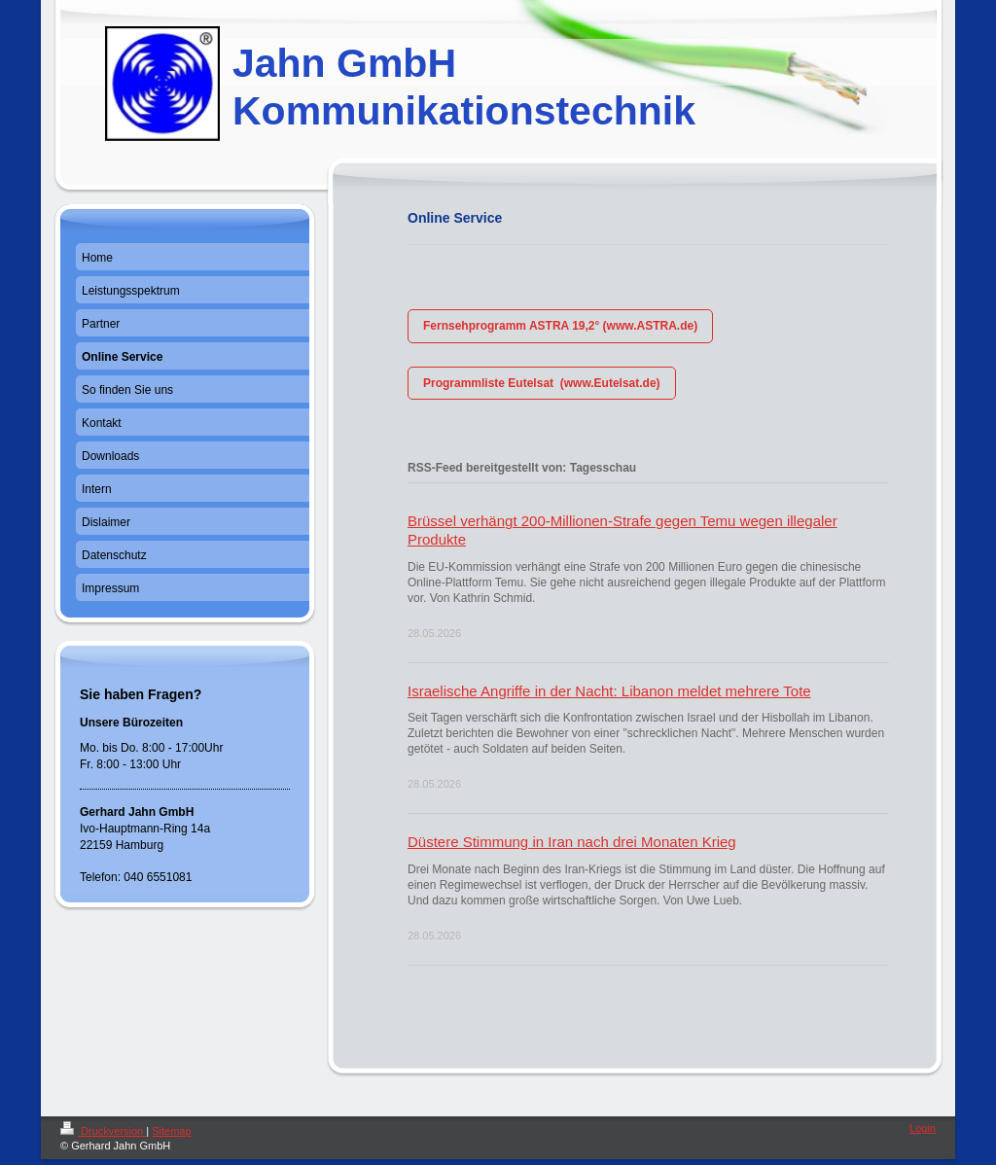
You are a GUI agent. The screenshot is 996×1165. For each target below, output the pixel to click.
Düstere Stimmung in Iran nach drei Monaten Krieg (572, 841)
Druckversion (103, 1131)
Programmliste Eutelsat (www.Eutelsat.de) (541, 383)
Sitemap (171, 1131)
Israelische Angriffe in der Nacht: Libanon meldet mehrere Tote (609, 691)
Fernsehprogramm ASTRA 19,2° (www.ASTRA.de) (560, 326)
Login (922, 1128)
